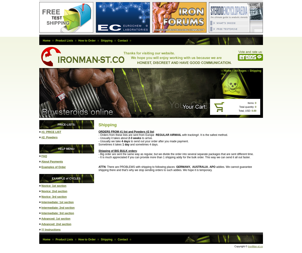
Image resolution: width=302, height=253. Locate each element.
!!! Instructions (51, 229)
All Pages (240, 70)
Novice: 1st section (54, 185)
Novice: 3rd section (54, 196)
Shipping (255, 70)
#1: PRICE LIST (51, 132)
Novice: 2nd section (54, 191)
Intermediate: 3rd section (58, 213)
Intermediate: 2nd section (58, 207)
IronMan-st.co (255, 246)
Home (227, 70)
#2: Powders (50, 137)
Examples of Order (54, 167)
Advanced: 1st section (55, 218)
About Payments (52, 161)
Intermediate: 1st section (58, 202)
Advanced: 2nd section (56, 224)
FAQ (44, 156)
